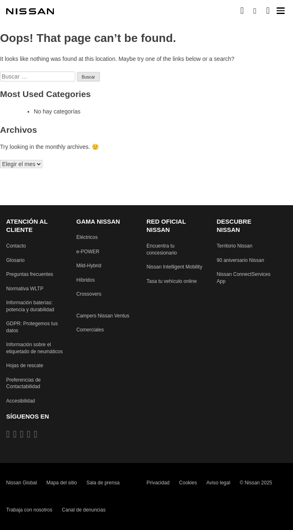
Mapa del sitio (62, 483)
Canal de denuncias (83, 510)
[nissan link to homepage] (31, 11)
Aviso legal (218, 483)
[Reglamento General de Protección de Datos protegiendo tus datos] (35, 327)
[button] (281, 11)
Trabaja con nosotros (29, 510)
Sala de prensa (103, 483)
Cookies (188, 483)
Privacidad (158, 483)
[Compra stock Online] (242, 10)
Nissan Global (21, 483)
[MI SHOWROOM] (268, 10)
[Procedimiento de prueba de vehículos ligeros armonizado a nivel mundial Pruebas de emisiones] (24, 288)
